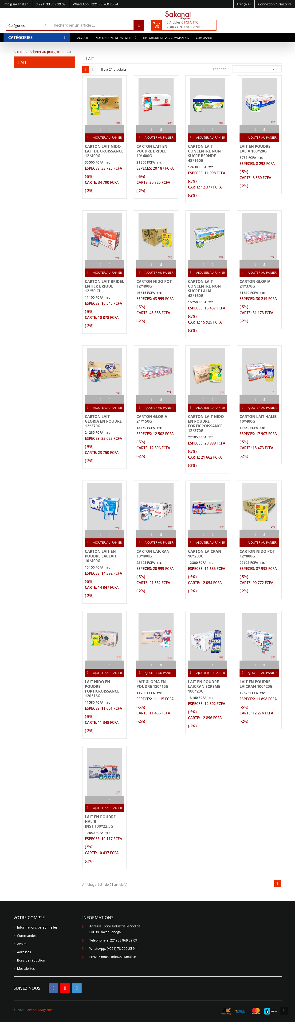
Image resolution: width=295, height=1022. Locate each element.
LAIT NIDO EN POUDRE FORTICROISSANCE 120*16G (102, 688)
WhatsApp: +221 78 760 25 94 (95, 4)
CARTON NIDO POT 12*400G (154, 284)
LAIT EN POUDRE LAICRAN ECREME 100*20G (204, 686)
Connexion (266, 4)
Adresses (24, 952)
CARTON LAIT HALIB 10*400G (258, 419)
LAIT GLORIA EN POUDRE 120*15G (152, 684)
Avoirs (22, 944)
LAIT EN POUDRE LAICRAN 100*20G (256, 684)
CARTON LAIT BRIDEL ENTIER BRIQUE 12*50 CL (104, 286)
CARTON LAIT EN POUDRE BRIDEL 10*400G (151, 151)
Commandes (27, 935)
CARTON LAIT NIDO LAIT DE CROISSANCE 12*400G (104, 151)
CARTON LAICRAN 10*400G (152, 554)
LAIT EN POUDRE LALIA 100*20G (255, 149)
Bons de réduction (31, 960)
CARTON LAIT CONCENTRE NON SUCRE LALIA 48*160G (204, 288)
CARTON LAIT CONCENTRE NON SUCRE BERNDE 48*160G (204, 153)
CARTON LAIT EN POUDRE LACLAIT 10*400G (101, 556)
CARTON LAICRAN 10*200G (204, 554)
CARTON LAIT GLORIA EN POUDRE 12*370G (103, 421)
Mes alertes (26, 968)
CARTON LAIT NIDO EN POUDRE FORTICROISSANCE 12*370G (206, 423)
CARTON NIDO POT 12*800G (257, 554)
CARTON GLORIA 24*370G (255, 284)
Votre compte (29, 917)
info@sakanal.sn (123, 956)
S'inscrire (284, 4)
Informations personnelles (37, 927)
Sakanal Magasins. (39, 1010)
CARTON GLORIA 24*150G (151, 419)
